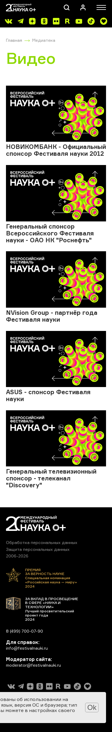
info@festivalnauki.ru (27, 648)
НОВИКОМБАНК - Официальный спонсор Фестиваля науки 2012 (56, 150)
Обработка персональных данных (41, 542)
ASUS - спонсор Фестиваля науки (48, 395)
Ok (91, 707)
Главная (14, 40)
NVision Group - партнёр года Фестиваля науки (51, 316)
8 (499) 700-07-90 (24, 631)
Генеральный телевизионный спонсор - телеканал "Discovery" (51, 478)
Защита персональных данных (38, 549)
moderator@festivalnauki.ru (33, 665)
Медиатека (43, 40)
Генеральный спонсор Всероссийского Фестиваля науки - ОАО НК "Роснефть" (50, 233)
